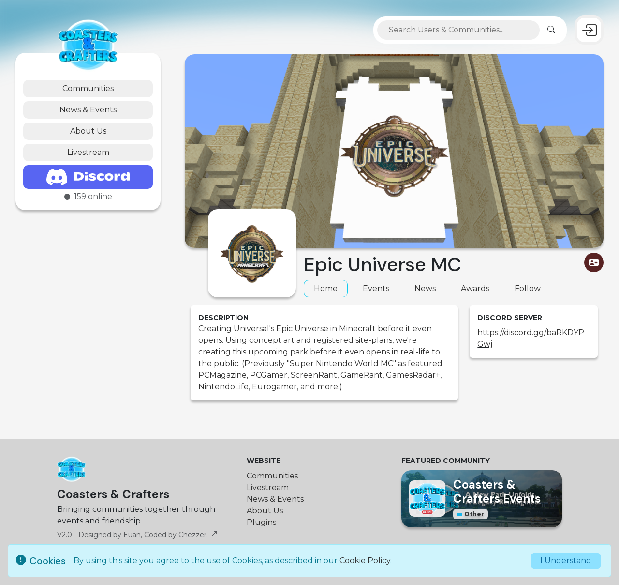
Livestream (88, 152)
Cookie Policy (364, 560)
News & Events (88, 109)
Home (326, 288)
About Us (88, 131)
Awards (475, 288)
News (425, 288)
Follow (528, 288)
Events (376, 288)
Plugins (261, 522)
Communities (88, 88)
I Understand (565, 560)
